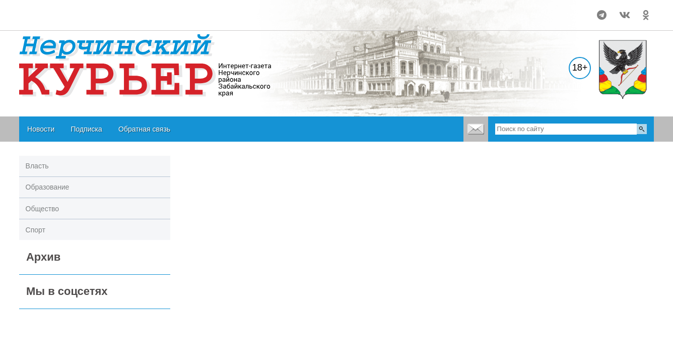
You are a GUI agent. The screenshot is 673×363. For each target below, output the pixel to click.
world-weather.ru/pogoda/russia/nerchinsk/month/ (85, 10)
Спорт (35, 230)
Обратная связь (144, 129)
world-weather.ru (85, 19)
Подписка (86, 129)
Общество (42, 209)
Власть (37, 166)
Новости (40, 129)
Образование (48, 187)
